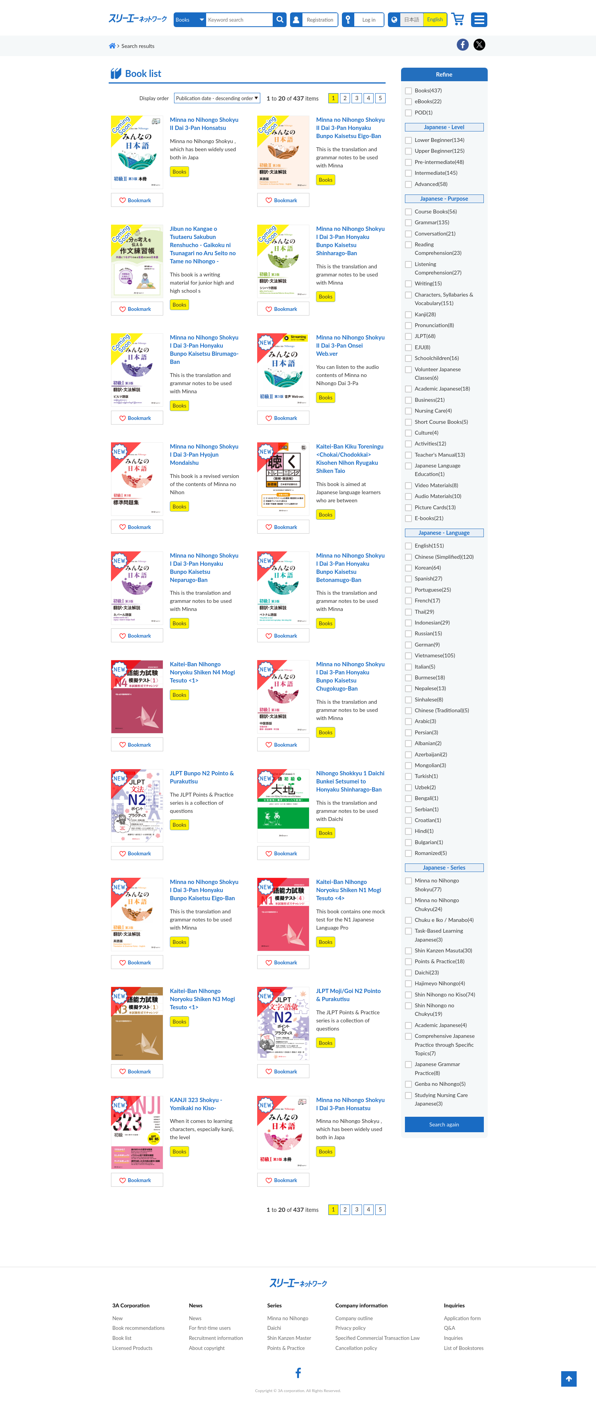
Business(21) (430, 399)
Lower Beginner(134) (440, 140)
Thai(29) (424, 611)
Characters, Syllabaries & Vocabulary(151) (444, 298)
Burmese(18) (430, 677)
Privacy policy (350, 1328)
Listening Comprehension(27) (438, 268)
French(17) (428, 600)
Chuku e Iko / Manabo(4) (444, 919)
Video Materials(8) (436, 485)
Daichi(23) (427, 972)
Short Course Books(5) (441, 421)
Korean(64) (428, 567)
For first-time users (210, 1328)
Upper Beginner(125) (440, 150)
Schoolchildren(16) (437, 358)
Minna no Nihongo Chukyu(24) (437, 904)
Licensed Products (133, 1348)
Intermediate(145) (436, 172)
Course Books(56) (436, 211)
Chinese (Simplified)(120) (444, 556)
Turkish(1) (426, 776)
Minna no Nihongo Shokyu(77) (437, 884)
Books (179, 172)
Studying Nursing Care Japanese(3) (441, 1099)
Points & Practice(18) (440, 961)
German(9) (427, 644)
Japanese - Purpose (444, 198)
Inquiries (453, 1338)
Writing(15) (428, 283)
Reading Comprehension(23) (438, 248)
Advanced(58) (431, 184)
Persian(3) (426, 732)
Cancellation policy (356, 1348)
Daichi (274, 1328)
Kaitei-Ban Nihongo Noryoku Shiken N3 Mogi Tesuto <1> (202, 998)
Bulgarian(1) (429, 842)
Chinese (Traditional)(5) (442, 710)
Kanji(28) (425, 314)
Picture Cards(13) (435, 507)
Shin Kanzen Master (289, 1338)
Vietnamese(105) (435, 655)
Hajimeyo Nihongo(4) (440, 983)
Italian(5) (425, 666)
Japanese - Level (444, 127)
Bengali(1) (427, 798)
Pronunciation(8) (434, 325)
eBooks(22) (428, 101)
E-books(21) (429, 518)
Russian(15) (428, 633)
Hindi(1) (424, 831)
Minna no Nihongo (287, 1318)
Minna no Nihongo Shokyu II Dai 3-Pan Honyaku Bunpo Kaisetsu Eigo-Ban (350, 127)
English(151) (429, 545)
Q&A (449, 1328)
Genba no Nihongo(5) (440, 1083)
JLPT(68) (425, 336)
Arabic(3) (425, 721)
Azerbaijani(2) (431, 754)
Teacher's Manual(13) (440, 454)
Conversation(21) (435, 233)
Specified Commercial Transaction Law (377, 1338)
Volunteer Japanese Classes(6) (438, 373)
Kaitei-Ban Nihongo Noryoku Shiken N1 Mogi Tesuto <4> (348, 889)
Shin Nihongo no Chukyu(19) (434, 1009)
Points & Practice (286, 1348)
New (118, 1318)
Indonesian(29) (432, 622)
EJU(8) (422, 347)
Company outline (354, 1318)
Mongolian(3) (430, 765)
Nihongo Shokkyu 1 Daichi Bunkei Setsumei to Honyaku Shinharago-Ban (350, 781)
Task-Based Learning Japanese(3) (439, 934)
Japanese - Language (444, 532)
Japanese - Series (444, 867)
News (195, 1318)
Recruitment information (216, 1338)
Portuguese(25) (433, 589)
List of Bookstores (464, 1348)
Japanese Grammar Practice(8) (437, 1068)
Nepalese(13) (430, 688)
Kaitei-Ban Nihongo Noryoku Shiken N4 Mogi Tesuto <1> (202, 672)
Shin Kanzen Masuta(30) (443, 950)
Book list (122, 1338)
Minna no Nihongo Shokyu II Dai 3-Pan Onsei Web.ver (350, 345)
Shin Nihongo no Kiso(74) (445, 994)
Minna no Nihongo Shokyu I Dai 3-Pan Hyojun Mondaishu (204, 454)
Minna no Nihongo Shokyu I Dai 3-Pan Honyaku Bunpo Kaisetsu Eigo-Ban (204, 889)
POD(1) (424, 112)
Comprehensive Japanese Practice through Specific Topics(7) (445, 1044)
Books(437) (428, 90)
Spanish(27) (428, 578)
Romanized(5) (431, 853)
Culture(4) (427, 432)
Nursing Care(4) (433, 410)
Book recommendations (139, 1328)
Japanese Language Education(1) (438, 469)
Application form (462, 1318)
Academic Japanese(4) (441, 1025)
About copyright (206, 1348)
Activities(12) (430, 443)
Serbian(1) (427, 809)
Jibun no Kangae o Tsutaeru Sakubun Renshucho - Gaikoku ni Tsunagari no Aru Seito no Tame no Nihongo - (203, 244)
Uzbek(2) (425, 787)
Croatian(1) (428, 820)
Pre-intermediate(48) (439, 162)
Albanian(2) (428, 743)
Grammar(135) (432, 222)
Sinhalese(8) (429, 699)
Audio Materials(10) (438, 496)
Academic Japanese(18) (442, 388)
